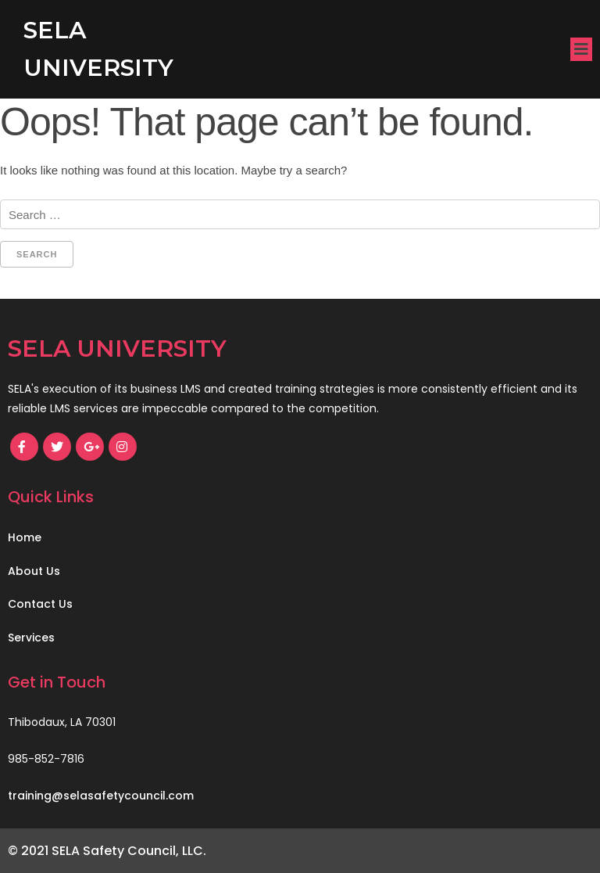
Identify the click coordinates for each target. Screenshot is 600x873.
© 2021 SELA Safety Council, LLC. (107, 851)
